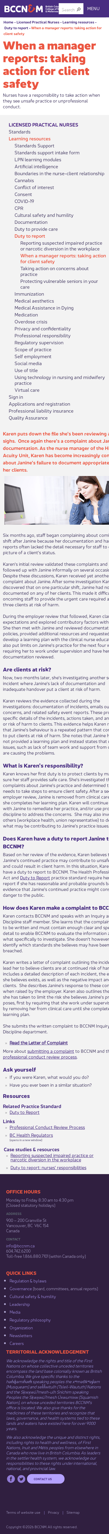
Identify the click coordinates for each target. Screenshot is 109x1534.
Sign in (16, 396)
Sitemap (73, 1512)
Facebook (11, 1479)
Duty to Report (35, 877)
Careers (17, 1343)
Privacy (53, 1512)
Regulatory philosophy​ (30, 1319)
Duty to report (16, 27)
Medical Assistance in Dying (44, 307)
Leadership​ (20, 1304)
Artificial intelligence (36, 166)
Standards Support (34, 145)
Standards (20, 131)
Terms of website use (23, 1512)
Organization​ (21, 1327)
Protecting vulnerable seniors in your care (59, 283)
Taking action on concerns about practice (54, 271)
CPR (19, 207)
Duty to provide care (36, 228)
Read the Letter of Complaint (39, 1042)
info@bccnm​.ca (20, 1245)
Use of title (26, 370)
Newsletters (21, 1335)
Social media (28, 363)
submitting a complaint (50, 1050)
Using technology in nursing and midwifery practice (60, 380)
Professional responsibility (43, 335)
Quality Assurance (28, 417)
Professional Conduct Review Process (47, 1126)
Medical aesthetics (34, 300)
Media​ (15, 1311)
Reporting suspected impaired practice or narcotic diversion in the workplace (61, 245)
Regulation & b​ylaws (28, 1280)
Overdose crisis (31, 321)
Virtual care (27, 389)
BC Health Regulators (31, 1134)
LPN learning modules (38, 159)
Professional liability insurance (41, 410)
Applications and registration (39, 403)
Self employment (33, 356)
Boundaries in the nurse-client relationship (59, 173)
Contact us (43, 1478)
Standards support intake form (47, 152)
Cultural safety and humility (44, 214)
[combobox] (69, 9)
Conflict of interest (34, 187)
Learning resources (78, 22)
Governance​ (21, 1288)
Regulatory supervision (39, 342)
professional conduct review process (40, 1056)
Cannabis (24, 180)
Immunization (29, 293)
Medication (26, 314)
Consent (23, 194)
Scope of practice (33, 349)
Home (8, 22)
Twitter (21, 1479)
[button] (79, 9)
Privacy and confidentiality (43, 328)
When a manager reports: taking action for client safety (63, 258)
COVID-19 (24, 200)
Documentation (31, 221)
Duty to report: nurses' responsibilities (48, 1167)
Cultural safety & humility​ (33, 1296)
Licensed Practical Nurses (38, 22)
